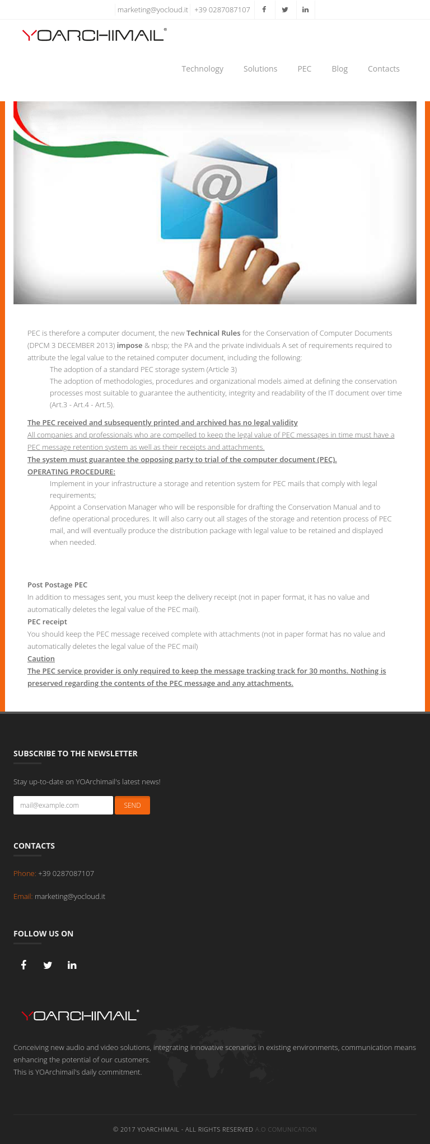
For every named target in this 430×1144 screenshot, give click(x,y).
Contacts (384, 68)
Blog (339, 68)
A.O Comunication (286, 1129)
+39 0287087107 (223, 9)
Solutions (260, 68)
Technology (202, 68)
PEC (304, 68)
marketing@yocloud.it (152, 9)
